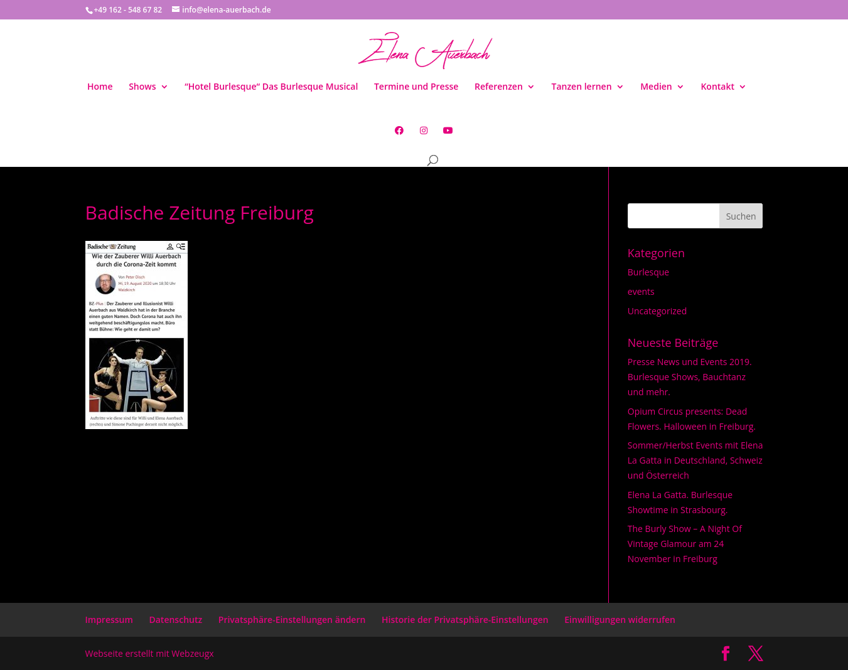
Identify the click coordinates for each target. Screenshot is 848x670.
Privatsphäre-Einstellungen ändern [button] (292, 619)
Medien (656, 87)
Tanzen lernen (581, 87)
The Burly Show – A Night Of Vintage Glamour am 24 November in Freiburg (685, 544)
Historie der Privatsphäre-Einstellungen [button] (465, 619)
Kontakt (717, 87)
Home (100, 87)
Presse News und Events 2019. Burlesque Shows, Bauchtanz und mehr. (690, 377)
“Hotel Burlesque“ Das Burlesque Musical (271, 87)
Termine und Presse (416, 87)
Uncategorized (657, 311)
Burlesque (648, 272)
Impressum (109, 619)
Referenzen (499, 87)
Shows (142, 87)
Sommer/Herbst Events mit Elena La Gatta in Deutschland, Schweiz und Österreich (695, 460)
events (641, 291)
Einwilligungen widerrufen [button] (619, 619)
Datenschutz (175, 619)
